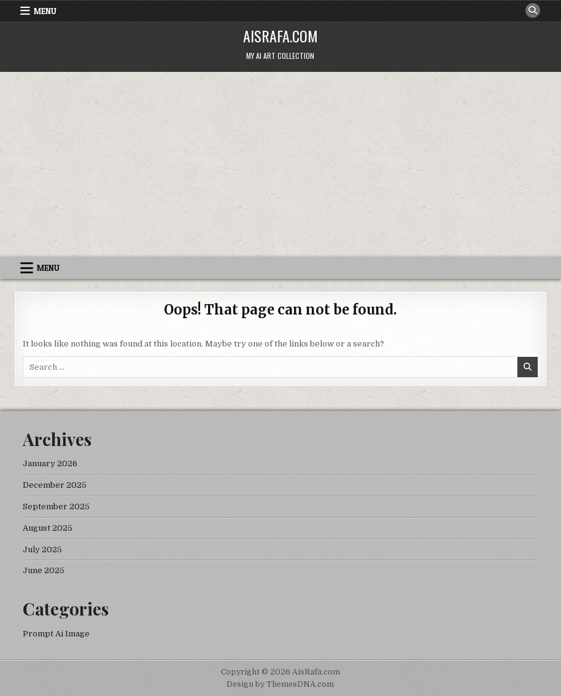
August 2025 (47, 528)
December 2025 (55, 485)
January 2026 (50, 463)
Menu (45, 11)
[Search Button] (532, 10)
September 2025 (56, 506)
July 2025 (42, 549)
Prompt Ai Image (56, 633)
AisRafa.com (280, 36)
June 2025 (43, 570)
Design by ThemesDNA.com (280, 684)
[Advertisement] (280, 164)
